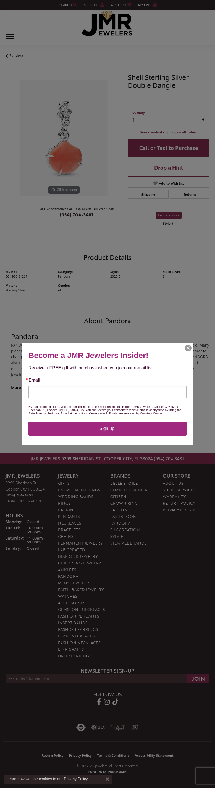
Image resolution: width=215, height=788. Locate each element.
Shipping (148, 194)
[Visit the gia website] (98, 727)
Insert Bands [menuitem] (72, 623)
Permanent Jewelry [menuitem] (80, 543)
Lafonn (118, 510)
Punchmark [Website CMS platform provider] (117, 772)
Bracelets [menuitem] (69, 530)
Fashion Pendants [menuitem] (78, 616)
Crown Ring (124, 503)
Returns (190, 194)
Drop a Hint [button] (168, 168)
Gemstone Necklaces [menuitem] (81, 609)
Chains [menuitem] (65, 536)
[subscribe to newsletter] (198, 678)
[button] (67, 5)
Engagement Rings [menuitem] (79, 490)
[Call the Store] (19, 494)
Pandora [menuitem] (68, 576)
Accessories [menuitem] (71, 603)
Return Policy (179, 503)
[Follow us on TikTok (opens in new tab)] (115, 702)
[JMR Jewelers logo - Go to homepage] (108, 23)
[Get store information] (23, 501)
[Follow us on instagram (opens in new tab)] (107, 702)
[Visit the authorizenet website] (81, 727)
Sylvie (116, 536)
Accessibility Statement (154, 755)
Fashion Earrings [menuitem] (78, 629)
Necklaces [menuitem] (69, 523)
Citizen (118, 496)
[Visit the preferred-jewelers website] (117, 727)
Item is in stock (168, 215)
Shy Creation (125, 530)
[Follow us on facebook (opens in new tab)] (99, 702)
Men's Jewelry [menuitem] (73, 583)
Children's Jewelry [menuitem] (79, 563)
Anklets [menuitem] (67, 569)
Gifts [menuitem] (63, 483)
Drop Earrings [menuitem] (74, 656)
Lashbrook (123, 516)
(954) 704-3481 (76, 214)
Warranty (174, 496)
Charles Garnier (129, 490)
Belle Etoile (124, 483)
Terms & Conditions (113, 755)
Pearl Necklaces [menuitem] (76, 636)
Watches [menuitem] (67, 596)
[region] (64, 138)
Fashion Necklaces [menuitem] (79, 643)
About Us (173, 483)
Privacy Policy (179, 510)
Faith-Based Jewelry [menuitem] (81, 589)
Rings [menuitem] (64, 503)
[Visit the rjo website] (135, 727)
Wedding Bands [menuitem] (75, 496)
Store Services (179, 490)
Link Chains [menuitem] (71, 649)
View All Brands (128, 543)
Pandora (16, 55)
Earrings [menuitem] (68, 510)
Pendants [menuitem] (69, 516)
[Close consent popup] (107, 779)
